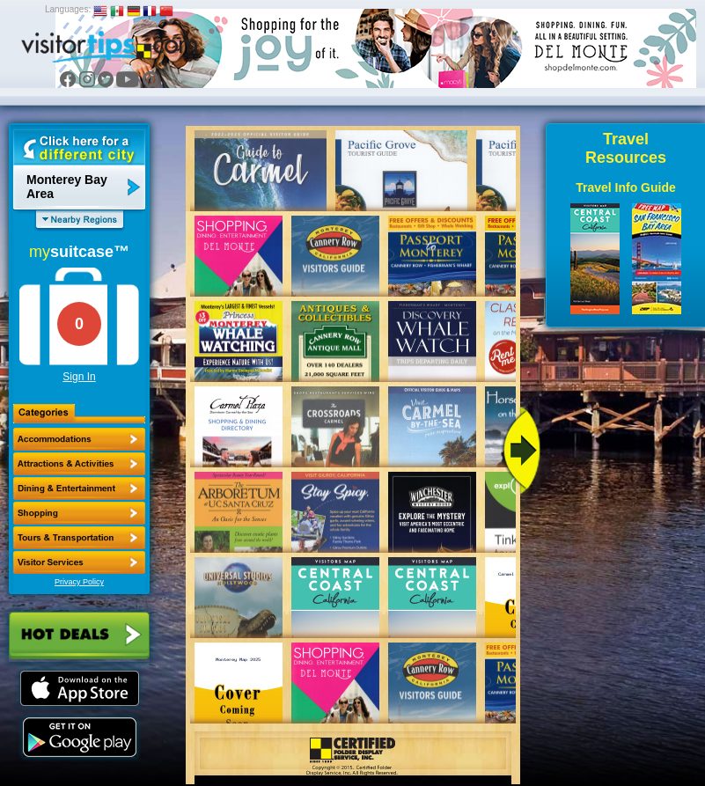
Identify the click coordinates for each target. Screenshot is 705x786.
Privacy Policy (79, 581)
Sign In (78, 377)
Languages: (68, 9)
